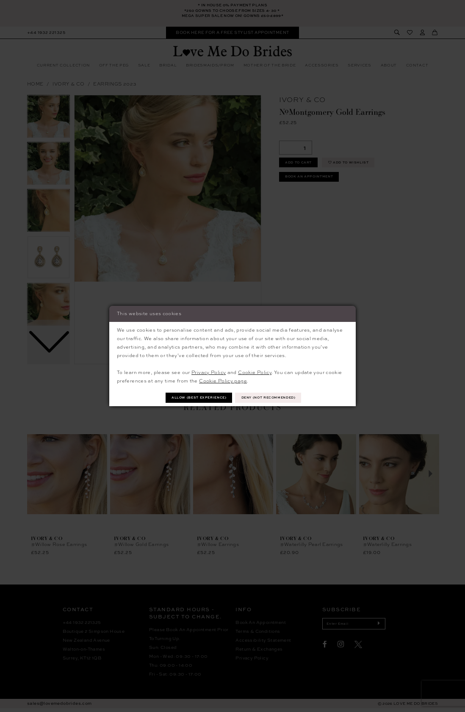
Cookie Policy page (223, 380)
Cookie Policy (254, 371)
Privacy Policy (208, 371)
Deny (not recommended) (274, 397)
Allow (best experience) (193, 397)
